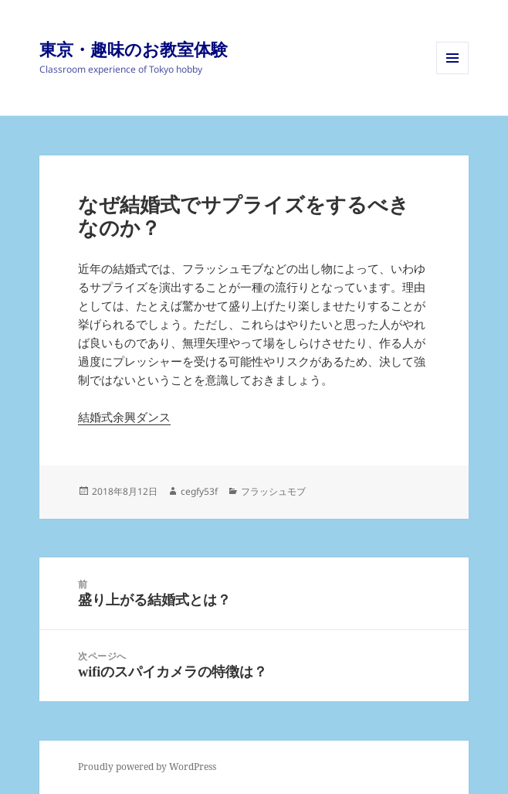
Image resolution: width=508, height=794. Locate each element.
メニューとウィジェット (452, 73)
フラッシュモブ (273, 491)
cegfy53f (199, 491)
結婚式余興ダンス (124, 416)
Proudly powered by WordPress (147, 766)
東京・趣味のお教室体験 (133, 48)
